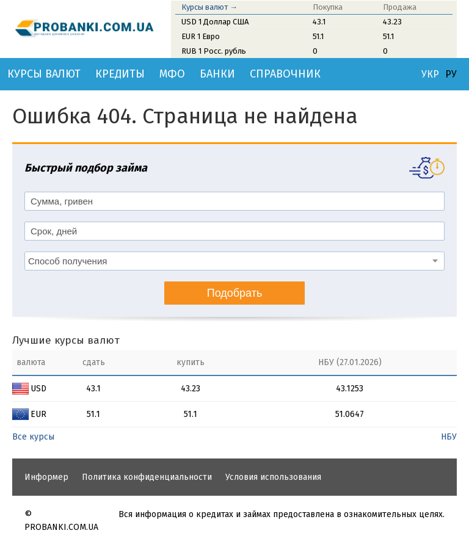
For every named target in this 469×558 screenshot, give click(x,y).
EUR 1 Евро (200, 36)
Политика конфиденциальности (147, 477)
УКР (430, 74)
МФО (172, 74)
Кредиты (120, 74)
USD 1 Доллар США (215, 21)
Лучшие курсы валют (66, 340)
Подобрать (235, 293)
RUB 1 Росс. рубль (213, 51)
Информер (46, 477)
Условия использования (273, 477)
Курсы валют (44, 74)
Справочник (285, 74)
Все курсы (33, 437)
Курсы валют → (209, 7)
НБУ (449, 437)
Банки (217, 74)
